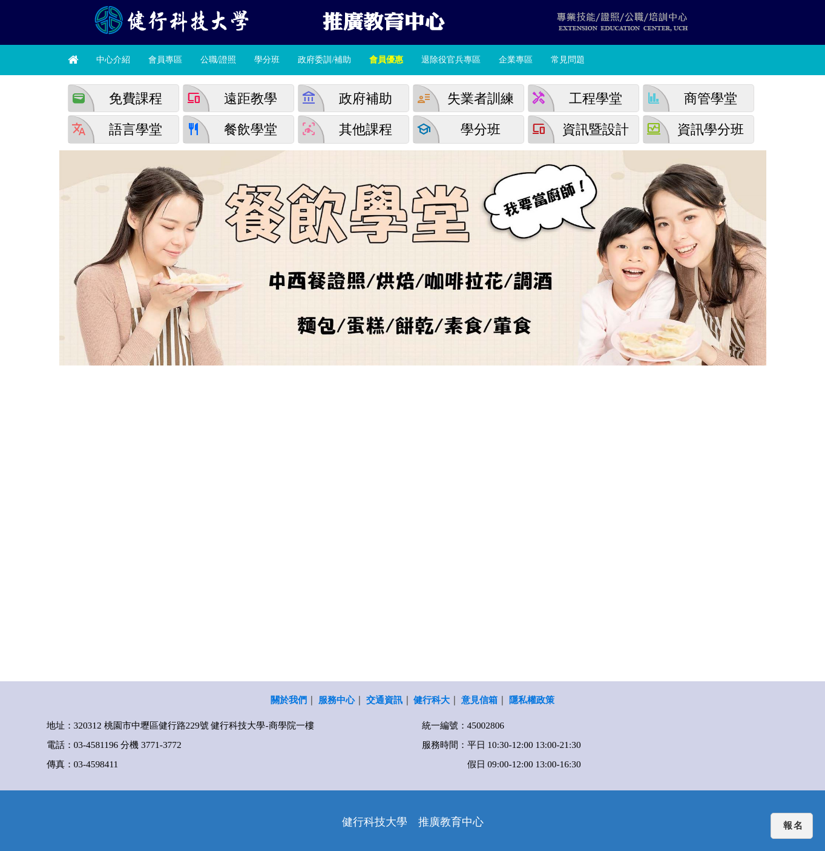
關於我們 (289, 700)
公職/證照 (218, 59)
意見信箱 (479, 700)
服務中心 (336, 700)
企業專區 (516, 59)
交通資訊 (384, 700)
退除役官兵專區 (451, 59)
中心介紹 (113, 59)
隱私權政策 (531, 700)
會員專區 (165, 59)
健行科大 (431, 700)
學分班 (267, 59)
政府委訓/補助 (324, 59)
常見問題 (568, 59)
